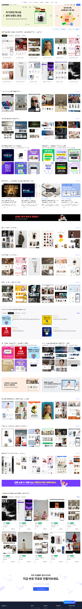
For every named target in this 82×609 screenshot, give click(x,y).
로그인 (47, 584)
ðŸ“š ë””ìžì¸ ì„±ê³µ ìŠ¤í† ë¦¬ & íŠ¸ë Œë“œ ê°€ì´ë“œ (17, 181)
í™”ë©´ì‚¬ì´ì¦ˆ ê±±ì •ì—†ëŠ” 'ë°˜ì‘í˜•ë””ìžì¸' (15, 426)
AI (70, 602)
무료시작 (78, 4)
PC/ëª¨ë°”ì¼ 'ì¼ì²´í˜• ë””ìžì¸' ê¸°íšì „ (13, 453)
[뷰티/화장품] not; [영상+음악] (73, 81)
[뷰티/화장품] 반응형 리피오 (20, 57)
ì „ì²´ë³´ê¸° (77, 91)
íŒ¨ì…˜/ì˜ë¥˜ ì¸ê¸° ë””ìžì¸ (10, 228)
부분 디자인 (23, 35)
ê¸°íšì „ (30, 2)
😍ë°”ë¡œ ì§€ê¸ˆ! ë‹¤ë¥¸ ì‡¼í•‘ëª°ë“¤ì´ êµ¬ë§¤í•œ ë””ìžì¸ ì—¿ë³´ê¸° (22, 32)
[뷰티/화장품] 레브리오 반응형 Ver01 (21, 81)
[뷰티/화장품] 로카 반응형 (33, 81)
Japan (70, 608)
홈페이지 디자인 (17, 35)
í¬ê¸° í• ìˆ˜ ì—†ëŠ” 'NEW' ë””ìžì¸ (12, 91)
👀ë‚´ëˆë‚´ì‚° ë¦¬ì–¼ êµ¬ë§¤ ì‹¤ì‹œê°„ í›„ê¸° (14, 309)
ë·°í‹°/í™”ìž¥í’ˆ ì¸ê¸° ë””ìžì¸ (10, 255)
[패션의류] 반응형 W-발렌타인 (7, 57)
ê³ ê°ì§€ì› (25, 7)
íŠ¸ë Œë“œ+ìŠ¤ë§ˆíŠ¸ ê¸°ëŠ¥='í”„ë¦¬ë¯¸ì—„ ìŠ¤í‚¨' (16, 399)
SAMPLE (13, 529)
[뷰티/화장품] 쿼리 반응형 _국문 (7, 81)
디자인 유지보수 (11, 35)
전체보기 (78, 35)
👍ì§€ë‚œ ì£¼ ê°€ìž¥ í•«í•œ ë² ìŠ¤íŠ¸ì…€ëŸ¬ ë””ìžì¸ (16, 493)
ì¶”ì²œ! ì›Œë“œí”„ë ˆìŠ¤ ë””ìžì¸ (11, 119)
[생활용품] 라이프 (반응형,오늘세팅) (47, 81)
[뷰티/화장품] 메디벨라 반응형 (73, 57)
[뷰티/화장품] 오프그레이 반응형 (47, 57)
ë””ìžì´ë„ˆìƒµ (54, 2)
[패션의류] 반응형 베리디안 (60, 57)
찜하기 (68, 4)
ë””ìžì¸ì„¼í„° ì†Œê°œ (35, 608)
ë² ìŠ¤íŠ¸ (47, 2)
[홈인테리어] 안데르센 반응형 (34, 57)
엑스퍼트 (35, 7)
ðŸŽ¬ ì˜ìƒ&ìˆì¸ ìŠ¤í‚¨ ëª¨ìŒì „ (11, 282)
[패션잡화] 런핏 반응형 (59, 81)
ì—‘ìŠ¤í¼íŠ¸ (58, 608)
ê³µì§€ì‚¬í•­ (46, 608)
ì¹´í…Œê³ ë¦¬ (24, 2)
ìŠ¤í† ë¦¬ (36, 2)
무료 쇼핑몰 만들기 (41, 589)
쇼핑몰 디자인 (4, 35)
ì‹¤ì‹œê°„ (41, 2)
